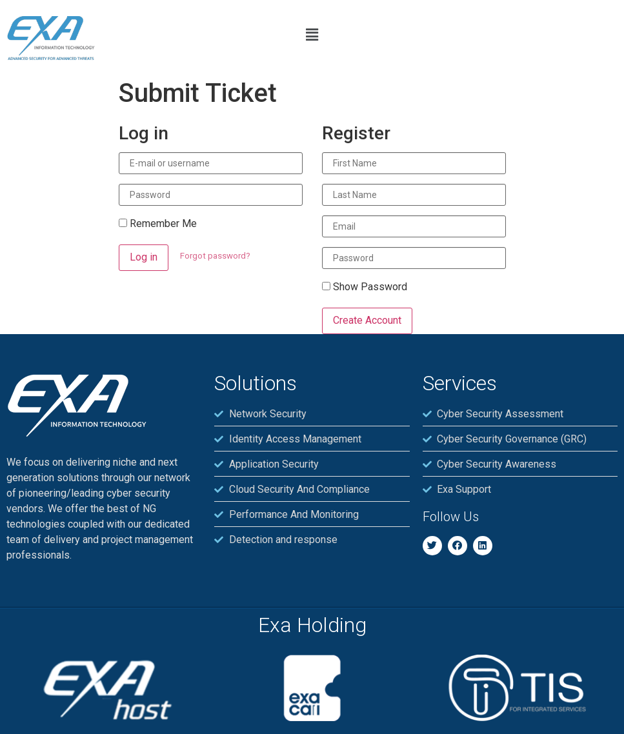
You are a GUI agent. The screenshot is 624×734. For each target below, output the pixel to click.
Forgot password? (215, 256)
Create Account (367, 320)
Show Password (364, 287)
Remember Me (158, 224)
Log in (143, 257)
